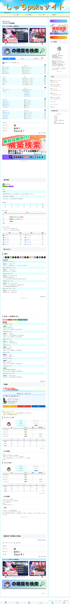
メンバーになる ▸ (58, 37)
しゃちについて (53, 101)
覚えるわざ (56, 117)
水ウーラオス (27, 95)
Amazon (9, 406)
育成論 (55, 121)
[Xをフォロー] (59, 71)
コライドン (5, 244)
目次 (58, 114)
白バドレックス (6, 102)
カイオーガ (5, 116)
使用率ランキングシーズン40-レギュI (55, 89)
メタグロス (27, 239)
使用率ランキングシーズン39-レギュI (55, 94)
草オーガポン (6, 104)
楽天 (24, 406)
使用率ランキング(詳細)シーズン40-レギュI (55, 85)
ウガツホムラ (6, 239)
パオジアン (27, 92)
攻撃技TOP (43, 296)
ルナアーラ (5, 118)
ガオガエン (27, 94)
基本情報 (55, 116)
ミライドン (5, 115)
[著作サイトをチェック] (57, 71)
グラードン (5, 235)
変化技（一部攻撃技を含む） (60, 120)
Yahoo (38, 406)
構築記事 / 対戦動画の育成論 (59, 123)
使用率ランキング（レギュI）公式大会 (56, 81)
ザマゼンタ (27, 91)
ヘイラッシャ (28, 244)
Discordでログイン (58, 21)
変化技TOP (43, 381)
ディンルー (27, 237)
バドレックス (28, 235)
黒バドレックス (28, 89)
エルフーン (5, 100)
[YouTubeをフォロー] (60, 71)
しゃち (59, 52)
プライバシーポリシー (54, 104)
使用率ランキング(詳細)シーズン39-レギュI (55, 98)
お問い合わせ (66, 600)
